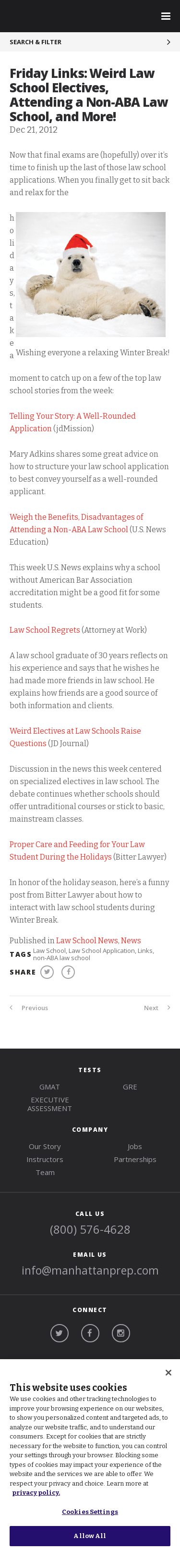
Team (45, 1172)
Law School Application (102, 950)
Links (145, 950)
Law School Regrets (45, 630)
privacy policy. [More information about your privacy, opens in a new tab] (36, 1492)
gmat (49, 1086)
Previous (29, 1008)
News (131, 940)
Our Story (45, 1146)
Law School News (87, 940)
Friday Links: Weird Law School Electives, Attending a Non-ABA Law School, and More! (89, 94)
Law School (49, 950)
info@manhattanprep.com (90, 1270)
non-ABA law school (61, 957)
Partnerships (135, 1159)
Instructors (44, 1159)
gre (130, 1086)
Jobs (135, 1146)
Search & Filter (35, 42)
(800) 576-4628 (90, 1229)
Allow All (89, 1535)
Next (157, 1008)
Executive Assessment (49, 1104)
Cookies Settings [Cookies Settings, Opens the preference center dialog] (90, 1511)
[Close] (168, 1372)
